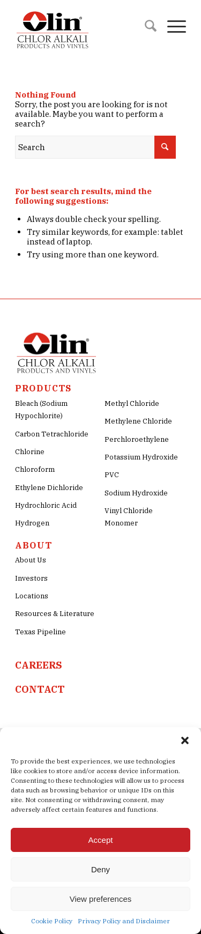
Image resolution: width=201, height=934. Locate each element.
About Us (30, 560)
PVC (112, 474)
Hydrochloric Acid (46, 505)
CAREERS (38, 665)
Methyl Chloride (132, 403)
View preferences (101, 898)
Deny (100, 869)
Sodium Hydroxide (136, 493)
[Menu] (171, 26)
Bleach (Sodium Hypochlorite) (41, 409)
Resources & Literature (54, 613)
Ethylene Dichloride (49, 487)
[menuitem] (145, 26)
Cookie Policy (51, 921)
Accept (100, 839)
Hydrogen (32, 523)
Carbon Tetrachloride (51, 434)
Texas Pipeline (40, 631)
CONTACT (40, 689)
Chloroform (35, 469)
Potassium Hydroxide (141, 457)
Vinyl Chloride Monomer (129, 517)
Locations (31, 596)
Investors (31, 578)
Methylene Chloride (138, 421)
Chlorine (29, 451)
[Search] (145, 26)
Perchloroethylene (137, 439)
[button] (185, 740)
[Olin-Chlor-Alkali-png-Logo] (83, 26)
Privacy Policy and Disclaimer (124, 921)
